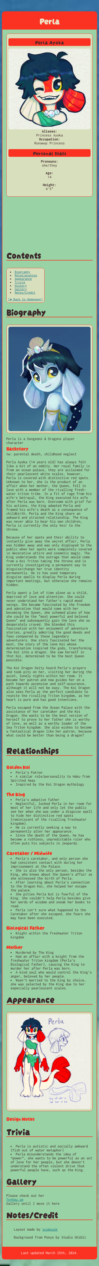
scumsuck (50, 1229)
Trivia (20, 282)
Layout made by (28, 1229)
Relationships (26, 275)
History (21, 285)
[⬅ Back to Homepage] (25, 299)
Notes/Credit (25, 292)
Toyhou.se (14, 1200)
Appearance (23, 278)
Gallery (21, 289)
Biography (22, 271)
